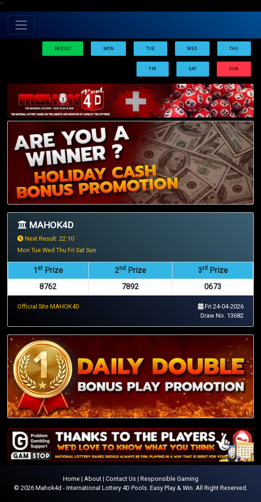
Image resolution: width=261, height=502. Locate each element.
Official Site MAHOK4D (48, 306)
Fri (152, 68)
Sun (233, 68)
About (92, 478)
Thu (233, 48)
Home (71, 478)
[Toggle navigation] (21, 25)
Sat (192, 68)
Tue (150, 48)
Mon (108, 48)
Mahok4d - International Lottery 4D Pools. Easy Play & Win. (115, 487)
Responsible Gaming (169, 478)
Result (63, 48)
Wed (192, 48)
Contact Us (121, 478)
